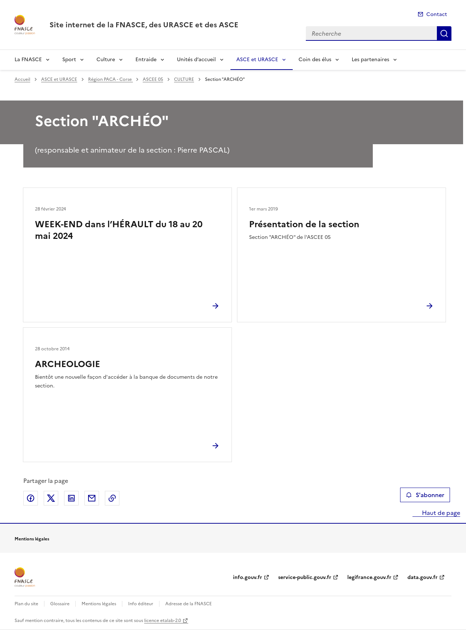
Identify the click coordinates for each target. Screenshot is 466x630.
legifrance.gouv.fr (369, 577)
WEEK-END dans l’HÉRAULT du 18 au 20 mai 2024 (118, 230)
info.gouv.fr (247, 577)
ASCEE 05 (153, 79)
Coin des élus (315, 59)
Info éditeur (140, 604)
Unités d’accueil (196, 59)
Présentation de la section (304, 224)
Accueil (22, 79)
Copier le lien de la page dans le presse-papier (112, 498)
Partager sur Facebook (30, 498)
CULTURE (184, 79)
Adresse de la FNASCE (188, 604)
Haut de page (440, 512)
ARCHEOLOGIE (67, 364)
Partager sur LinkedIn (71, 498)
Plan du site (26, 604)
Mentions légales (99, 604)
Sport (69, 59)
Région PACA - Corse (110, 79)
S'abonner (425, 495)
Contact (436, 14)
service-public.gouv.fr (304, 577)
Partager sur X (51, 498)
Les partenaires (370, 59)
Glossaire (60, 604)
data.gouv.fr (422, 577)
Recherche (444, 33)
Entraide (146, 59)
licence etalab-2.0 (162, 620)
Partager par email (91, 498)
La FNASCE (28, 59)
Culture (105, 59)
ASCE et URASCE (257, 59)
